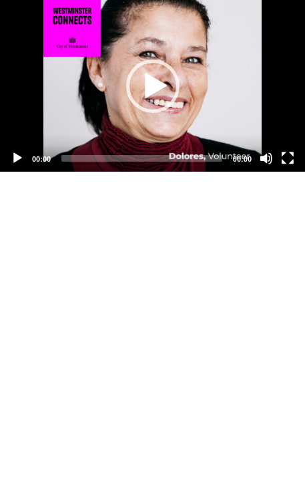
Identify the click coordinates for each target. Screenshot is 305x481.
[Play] (17, 158)
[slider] (141, 158)
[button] (153, 86)
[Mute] (266, 158)
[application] (152, 86)
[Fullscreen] (287, 158)
